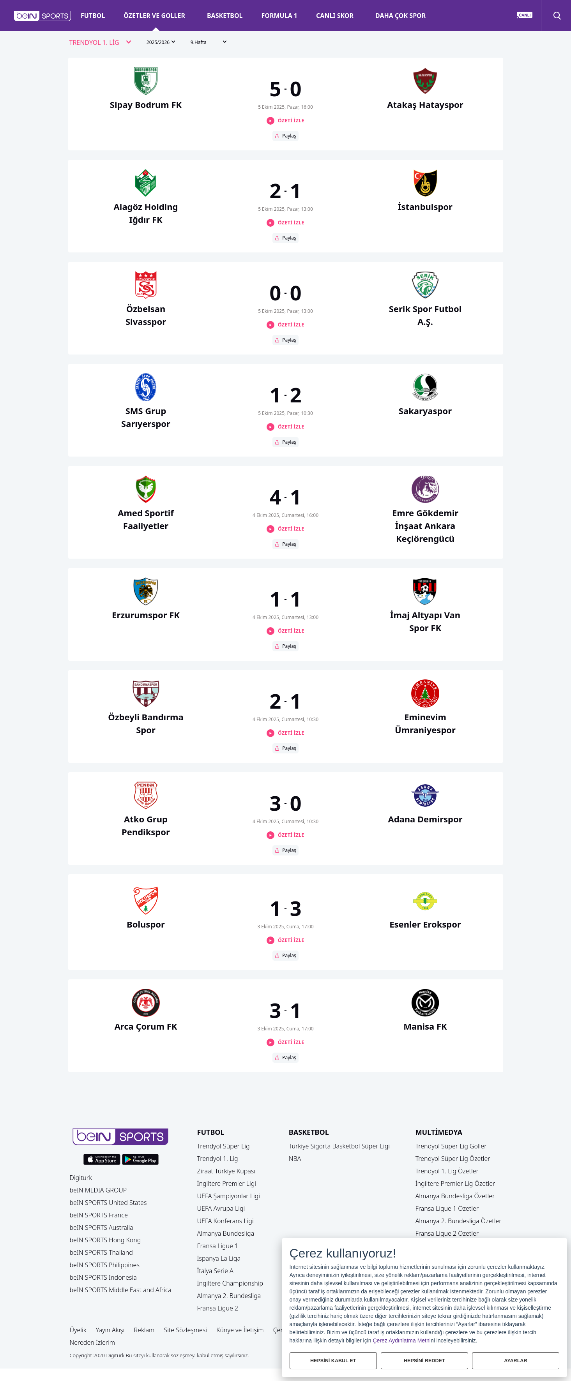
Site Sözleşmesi (185, 1330)
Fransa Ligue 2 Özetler (447, 1233)
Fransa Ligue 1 (218, 1246)
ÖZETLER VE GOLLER (154, 15)
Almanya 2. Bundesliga (229, 1295)
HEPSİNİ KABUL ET (333, 1360)
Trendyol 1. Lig (217, 1158)
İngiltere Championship (230, 1283)
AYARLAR (515, 1360)
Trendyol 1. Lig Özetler (447, 1171)
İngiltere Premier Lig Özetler (455, 1183)
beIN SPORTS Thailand (101, 1252)
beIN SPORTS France (99, 1215)
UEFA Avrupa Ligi (221, 1208)
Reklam (144, 1330)
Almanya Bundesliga (226, 1233)
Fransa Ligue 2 (218, 1308)
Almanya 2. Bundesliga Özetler (458, 1221)
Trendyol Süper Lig (223, 1146)
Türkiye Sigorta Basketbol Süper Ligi (339, 1146)
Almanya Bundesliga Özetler (455, 1196)
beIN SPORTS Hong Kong (105, 1240)
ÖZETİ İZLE (291, 120)
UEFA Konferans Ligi (225, 1221)
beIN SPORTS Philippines (105, 1265)
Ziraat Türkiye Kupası (226, 1171)
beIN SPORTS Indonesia (103, 1277)
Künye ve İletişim (240, 1330)
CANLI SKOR (335, 15)
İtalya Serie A (215, 1270)
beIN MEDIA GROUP (98, 1190)
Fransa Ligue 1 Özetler (447, 1208)
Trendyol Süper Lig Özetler (452, 1158)
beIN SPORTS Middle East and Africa (120, 1290)
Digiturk (81, 1177)
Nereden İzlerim (92, 1342)
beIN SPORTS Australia (101, 1227)
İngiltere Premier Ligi (226, 1183)
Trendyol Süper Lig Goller (451, 1146)
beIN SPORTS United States (108, 1202)
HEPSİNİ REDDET (424, 1360)
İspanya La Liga (218, 1258)
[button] (42, 16)
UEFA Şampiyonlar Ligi (228, 1196)
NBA (295, 1158)
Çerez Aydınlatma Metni (402, 1340)
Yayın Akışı (110, 1330)
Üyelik (78, 1330)
